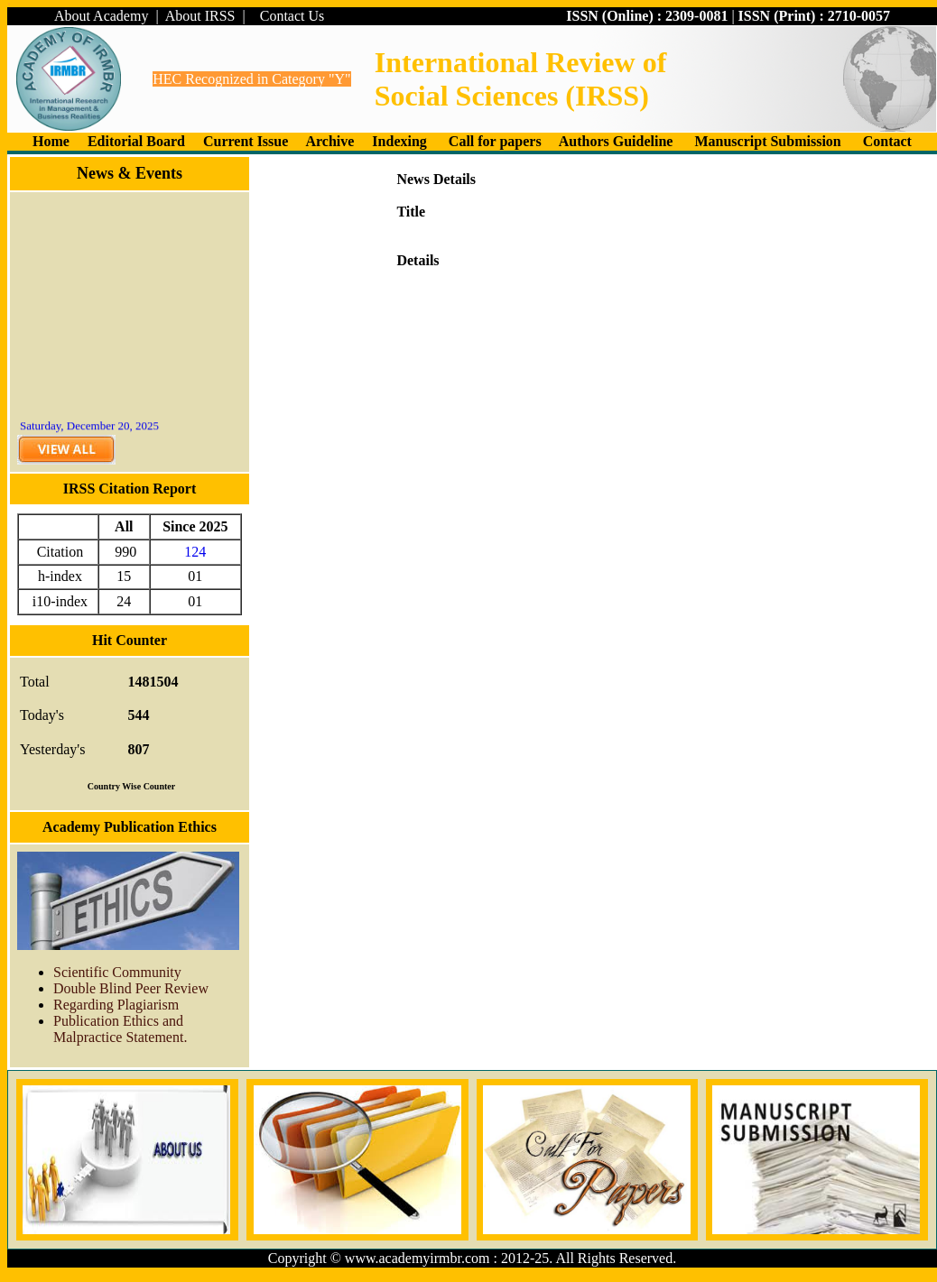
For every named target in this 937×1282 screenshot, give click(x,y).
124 (195, 551)
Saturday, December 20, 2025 (89, 428)
